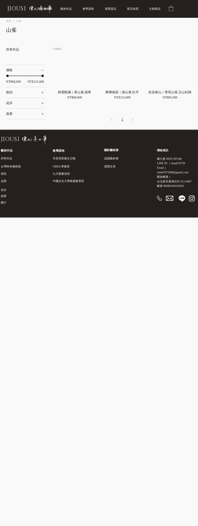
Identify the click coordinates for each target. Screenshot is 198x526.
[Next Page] (132, 120)
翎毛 (3, 173)
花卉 (3, 190)
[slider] (7, 75)
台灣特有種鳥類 (11, 166)
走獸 (3, 181)
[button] (91, 8)
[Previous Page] (111, 120)
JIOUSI (16, 8)
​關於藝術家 (111, 150)
